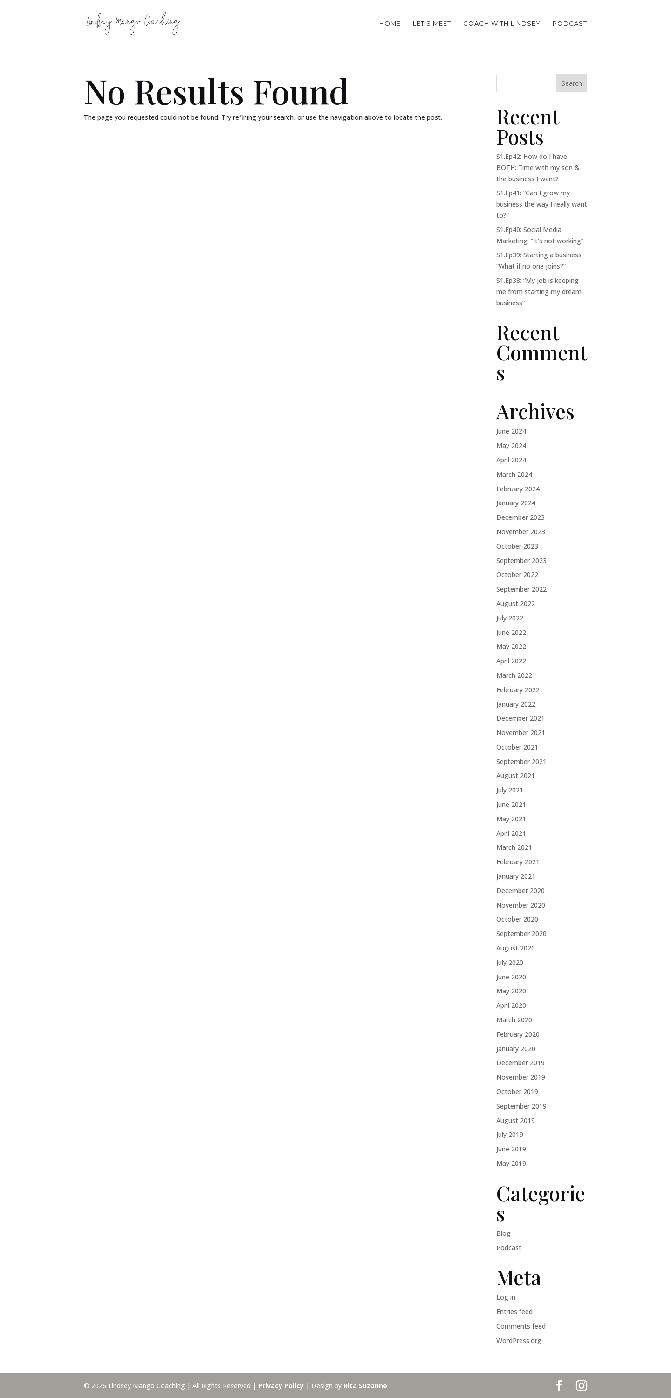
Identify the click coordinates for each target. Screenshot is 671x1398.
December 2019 (520, 1062)
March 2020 (514, 1019)
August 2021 (515, 775)
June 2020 (511, 976)
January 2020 (515, 1048)
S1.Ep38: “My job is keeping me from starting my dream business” (539, 291)
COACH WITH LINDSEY (502, 23)
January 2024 (515, 502)
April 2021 (511, 833)
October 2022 (517, 574)
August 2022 (515, 603)
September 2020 (521, 933)
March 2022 (514, 675)
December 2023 (520, 517)
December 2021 (520, 718)
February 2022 (518, 689)
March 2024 (514, 474)
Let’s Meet (432, 23)
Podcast (508, 1247)
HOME (390, 23)
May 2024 (511, 445)
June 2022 (511, 632)
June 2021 (511, 804)
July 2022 (509, 617)
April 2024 (511, 459)
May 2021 (511, 818)
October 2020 (517, 919)
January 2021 (515, 876)
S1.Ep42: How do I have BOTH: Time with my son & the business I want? (538, 167)
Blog (503, 1233)
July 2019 (509, 1134)
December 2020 (520, 890)
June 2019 (511, 1148)
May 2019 (511, 1163)
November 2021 (520, 732)
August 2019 (515, 1120)
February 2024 (518, 488)
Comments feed (521, 1326)
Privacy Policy (281, 1385)
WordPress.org (518, 1340)
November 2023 (520, 531)
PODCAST (570, 23)
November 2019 (520, 1077)
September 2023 (521, 560)
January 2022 (515, 704)
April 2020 (511, 1005)
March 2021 (514, 847)
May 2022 (511, 646)
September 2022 (521, 589)
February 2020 (518, 1034)
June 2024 (511, 431)
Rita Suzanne (365, 1385)
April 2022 (511, 660)
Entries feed (514, 1311)
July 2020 (509, 962)
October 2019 (517, 1091)
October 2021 (517, 747)
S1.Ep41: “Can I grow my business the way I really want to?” (541, 204)
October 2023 (517, 546)
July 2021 (509, 789)
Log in (505, 1297)
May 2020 (511, 990)
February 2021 (518, 861)
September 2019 (521, 1106)
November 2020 (520, 905)
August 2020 (515, 947)
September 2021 (521, 761)
